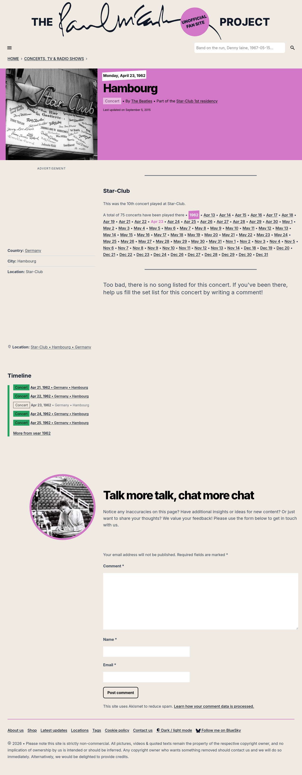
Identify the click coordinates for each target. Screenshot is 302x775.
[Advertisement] (52, 204)
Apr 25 (190, 221)
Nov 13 (217, 248)
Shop (32, 730)
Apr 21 (124, 221)
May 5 (154, 228)
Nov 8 (138, 248)
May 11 (248, 228)
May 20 (211, 234)
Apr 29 (255, 221)
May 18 (177, 234)
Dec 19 (266, 248)
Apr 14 (225, 215)
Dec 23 (142, 254)
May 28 (162, 241)
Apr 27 (223, 221)
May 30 (198, 241)
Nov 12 (201, 248)
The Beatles (141, 101)
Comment (113, 566)
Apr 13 (209, 215)
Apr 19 (108, 221)
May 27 (145, 241)
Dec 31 (262, 254)
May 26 (127, 241)
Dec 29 (228, 254)
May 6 (170, 228)
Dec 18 (250, 248)
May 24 (281, 234)
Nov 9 (152, 248)
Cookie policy (117, 730)
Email (109, 664)
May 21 (228, 234)
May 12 (265, 228)
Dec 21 (109, 254)
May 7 (185, 228)
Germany (33, 250)
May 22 (245, 234)
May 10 (232, 228)
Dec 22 (125, 254)
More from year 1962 (32, 433)
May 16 (143, 234)
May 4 (139, 228)
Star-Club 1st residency (197, 101)
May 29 (180, 241)
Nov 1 (231, 241)
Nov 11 (184, 248)
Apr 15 (240, 215)
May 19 (194, 234)
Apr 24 (174, 221)
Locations (80, 730)
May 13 (282, 228)
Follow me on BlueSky (218, 730)
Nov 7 (123, 248)
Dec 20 (283, 248)
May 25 (109, 241)
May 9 (215, 228)
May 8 (200, 228)
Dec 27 (194, 254)
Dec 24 (160, 254)
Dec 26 (177, 254)
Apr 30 (272, 221)
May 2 (108, 228)
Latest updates (54, 730)
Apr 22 (140, 221)
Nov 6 (108, 248)
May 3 (124, 228)
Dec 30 (245, 254)
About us (16, 730)
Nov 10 (168, 248)
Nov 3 (260, 241)
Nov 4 (274, 241)
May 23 (263, 234)
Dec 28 (211, 254)
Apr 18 (287, 215)
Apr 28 (239, 221)
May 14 (109, 234)
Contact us (143, 730)
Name (110, 639)
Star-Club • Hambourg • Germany (61, 347)
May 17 (160, 234)
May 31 (215, 241)
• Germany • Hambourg (59, 387)
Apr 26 (206, 221)
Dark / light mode (174, 730)
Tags (96, 730)
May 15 (126, 234)
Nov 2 (245, 241)
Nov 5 (290, 241)
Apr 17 (271, 215)
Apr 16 (256, 215)
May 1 (287, 221)
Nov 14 (233, 248)
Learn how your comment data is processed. (214, 706)
